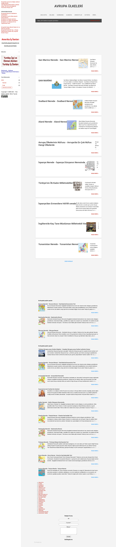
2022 (2, 80)
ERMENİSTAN (41, 501)
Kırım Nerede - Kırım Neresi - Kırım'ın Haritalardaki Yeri (55, 455)
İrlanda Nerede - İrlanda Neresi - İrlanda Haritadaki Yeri (55, 415)
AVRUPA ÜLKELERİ (68, 6)
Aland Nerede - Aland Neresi (52, 121)
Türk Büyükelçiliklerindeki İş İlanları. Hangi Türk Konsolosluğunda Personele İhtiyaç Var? (10, 6)
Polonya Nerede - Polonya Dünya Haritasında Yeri (53, 442)
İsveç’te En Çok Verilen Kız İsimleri (49, 389)
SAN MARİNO (45, 80)
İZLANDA (40, 507)
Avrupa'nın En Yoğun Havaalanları (9, 20)
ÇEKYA (40, 498)
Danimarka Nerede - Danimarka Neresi (50, 317)
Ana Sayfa (43, 15)
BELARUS (40, 491)
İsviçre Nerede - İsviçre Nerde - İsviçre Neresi (52, 468)
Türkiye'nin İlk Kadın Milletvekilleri (55, 183)
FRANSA (40, 503)
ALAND (40, 483)
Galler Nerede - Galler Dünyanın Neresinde (51, 402)
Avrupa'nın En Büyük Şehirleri (8, 19)
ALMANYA (69, 15)
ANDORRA (40, 486)
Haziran (4, 82)
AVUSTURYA (41, 489)
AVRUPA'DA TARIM (43, 513)
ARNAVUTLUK (78, 15)
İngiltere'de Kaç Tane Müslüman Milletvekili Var (62, 223)
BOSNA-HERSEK (42, 495)
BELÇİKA (52, 15)
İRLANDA (40, 505)
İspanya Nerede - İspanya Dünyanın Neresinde (61, 162)
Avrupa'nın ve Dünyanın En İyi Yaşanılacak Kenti (8, 22)
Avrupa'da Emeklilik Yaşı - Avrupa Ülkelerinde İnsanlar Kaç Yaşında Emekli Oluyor (9, 31)
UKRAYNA (40, 510)
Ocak (3, 85)
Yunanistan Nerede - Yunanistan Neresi (58, 244)
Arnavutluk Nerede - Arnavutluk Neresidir (51, 376)
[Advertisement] (59, 38)
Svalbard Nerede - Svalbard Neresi (55, 101)
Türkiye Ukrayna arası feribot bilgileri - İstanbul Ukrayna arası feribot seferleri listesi (64, 349)
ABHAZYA (40, 482)
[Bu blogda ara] (68, 542)
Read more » (95, 71)
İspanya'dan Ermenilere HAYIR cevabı (57, 203)
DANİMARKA (60, 15)
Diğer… (95, 15)
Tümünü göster (95, 20)
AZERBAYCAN (41, 490)
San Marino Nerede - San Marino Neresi (58, 60)
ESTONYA (87, 15)
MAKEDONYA (41, 509)
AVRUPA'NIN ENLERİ (43, 511)
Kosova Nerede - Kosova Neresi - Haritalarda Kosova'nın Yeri (57, 304)
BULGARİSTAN (42, 497)
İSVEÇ (39, 506)
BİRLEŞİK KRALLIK (42, 494)
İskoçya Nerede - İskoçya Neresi (48, 330)
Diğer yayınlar (69, 261)
